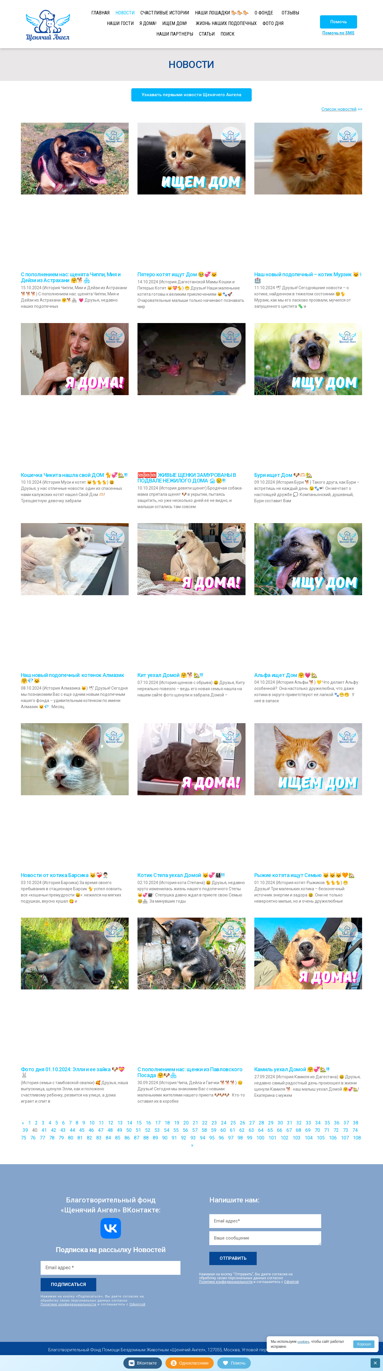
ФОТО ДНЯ (273, 23)
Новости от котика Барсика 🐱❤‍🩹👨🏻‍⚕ (65, 875)
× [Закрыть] (375, 1363)
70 (317, 1130)
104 (309, 1138)
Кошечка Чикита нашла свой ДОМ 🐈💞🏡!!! (74, 475)
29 (270, 1123)
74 (355, 1130)
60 (223, 1130)
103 (297, 1138)
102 (285, 1138)
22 (205, 1123)
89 (155, 1138)
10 (91, 1123)
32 (299, 1123)
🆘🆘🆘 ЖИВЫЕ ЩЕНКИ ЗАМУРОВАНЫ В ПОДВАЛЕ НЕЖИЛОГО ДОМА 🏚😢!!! (186, 478)
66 (279, 1130)
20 (186, 1123)
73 (345, 1130)
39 (25, 1130)
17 (157, 1123)
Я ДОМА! (148, 23)
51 (138, 1130)
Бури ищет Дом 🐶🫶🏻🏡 (283, 475)
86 (127, 1138)
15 (139, 1123)
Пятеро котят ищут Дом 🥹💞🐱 (177, 274)
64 (260, 1130)
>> (360, 109)
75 (23, 1138)
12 (110, 1123)
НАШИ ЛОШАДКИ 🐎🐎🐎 (222, 13)
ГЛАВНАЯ (100, 13)
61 (232, 1130)
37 (346, 1123)
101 (272, 1138)
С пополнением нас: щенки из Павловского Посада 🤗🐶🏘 (190, 1072)
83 (99, 1138)
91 (174, 1138)
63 (251, 1130)
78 (51, 1138)
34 (318, 1123)
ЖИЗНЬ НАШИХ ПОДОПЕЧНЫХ (226, 23)
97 (230, 1138)
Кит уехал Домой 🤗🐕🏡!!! (170, 675)
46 (91, 1130)
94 (202, 1138)
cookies (303, 1342)
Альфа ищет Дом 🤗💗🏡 (285, 675)
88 (146, 1138)
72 (336, 1130)
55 (176, 1130)
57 (195, 1130)
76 (33, 1138)
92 (183, 1138)
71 (326, 1130)
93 (193, 1138)
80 (70, 1138)
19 (176, 1123)
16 (148, 1123)
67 (289, 1130)
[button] (338, 22)
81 (80, 1138)
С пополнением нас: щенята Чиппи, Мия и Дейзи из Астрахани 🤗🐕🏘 (71, 277)
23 (214, 1123)
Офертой (137, 1304)
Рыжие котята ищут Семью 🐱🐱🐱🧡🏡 (304, 875)
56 (185, 1130)
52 (147, 1130)
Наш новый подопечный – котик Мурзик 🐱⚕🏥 (308, 277)
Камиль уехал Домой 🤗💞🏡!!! (291, 1069)
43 (63, 1130)
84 (108, 1138)
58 (204, 1130)
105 (321, 1138)
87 (136, 1138)
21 (195, 1123)
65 (270, 1130)
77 (42, 1138)
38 (355, 1123)
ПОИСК (227, 34)
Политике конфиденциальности (68, 1304)
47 (100, 1130)
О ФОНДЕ (264, 13)
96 (221, 1138)
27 (252, 1123)
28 (261, 1123)
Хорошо (364, 1344)
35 (327, 1123)
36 (336, 1123)
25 (233, 1123)
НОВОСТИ (125, 13)
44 (72, 1130)
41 (44, 1130)
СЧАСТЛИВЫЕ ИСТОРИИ (164, 13)
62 (242, 1130)
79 (61, 1138)
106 (333, 1138)
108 (357, 1138)
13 (120, 1123)
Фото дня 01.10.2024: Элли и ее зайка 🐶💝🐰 (73, 1072)
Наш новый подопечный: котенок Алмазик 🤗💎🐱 (72, 678)
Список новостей (339, 109)
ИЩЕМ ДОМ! (174, 23)
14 (129, 1123)
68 (298, 1130)
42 (53, 1130)
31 (289, 1123)
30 (280, 1123)
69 (308, 1130)
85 (117, 1138)
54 (166, 1130)
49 (119, 1130)
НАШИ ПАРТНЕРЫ (174, 34)
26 (242, 1123)
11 (101, 1123)
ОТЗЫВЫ (290, 13)
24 (223, 1123)
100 (260, 1138)
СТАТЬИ (207, 34)
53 (157, 1130)
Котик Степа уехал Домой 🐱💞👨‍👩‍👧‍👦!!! (180, 875)
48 (110, 1130)
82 (89, 1138)
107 (345, 1138)
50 (129, 1130)
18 (167, 1123)
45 (81, 1130)
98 (240, 1138)
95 (212, 1138)
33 (308, 1123)
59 (213, 1130)
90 (165, 1138)
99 (249, 1138)
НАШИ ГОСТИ (120, 23)
